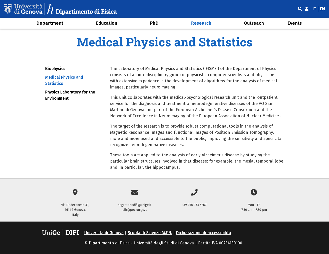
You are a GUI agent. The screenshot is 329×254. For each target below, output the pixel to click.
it (314, 8)
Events (294, 23)
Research (201, 23)
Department (49, 23)
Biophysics (55, 68)
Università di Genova (104, 232)
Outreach (254, 23)
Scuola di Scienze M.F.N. (150, 232)
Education (106, 23)
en (322, 8)
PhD (154, 23)
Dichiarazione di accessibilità (203, 232)
